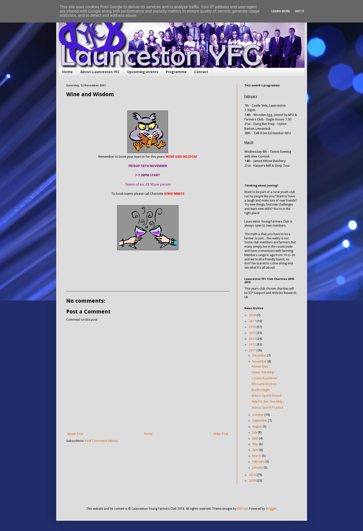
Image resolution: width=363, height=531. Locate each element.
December (259, 355)
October (258, 415)
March (257, 456)
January (258, 467)
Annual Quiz (260, 366)
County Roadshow (264, 378)
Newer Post (75, 434)
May (255, 444)
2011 (253, 350)
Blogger (271, 508)
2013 (253, 338)
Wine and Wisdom (264, 384)
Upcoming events (142, 72)
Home (67, 72)
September (260, 420)
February (258, 461)
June (255, 438)
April (255, 450)
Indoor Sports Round (266, 396)
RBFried (242, 508)
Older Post (220, 434)
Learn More (280, 11)
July (255, 432)
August (257, 426)
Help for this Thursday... (268, 401)
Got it (299, 11)
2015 (253, 333)
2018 (253, 315)
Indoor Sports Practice (267, 407)
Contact (201, 72)
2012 (253, 344)
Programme (176, 72)
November (259, 361)
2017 (253, 321)
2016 (253, 327)
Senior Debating (263, 372)
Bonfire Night (261, 390)
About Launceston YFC (100, 72)
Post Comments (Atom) (101, 441)
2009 (253, 480)
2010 (253, 475)
